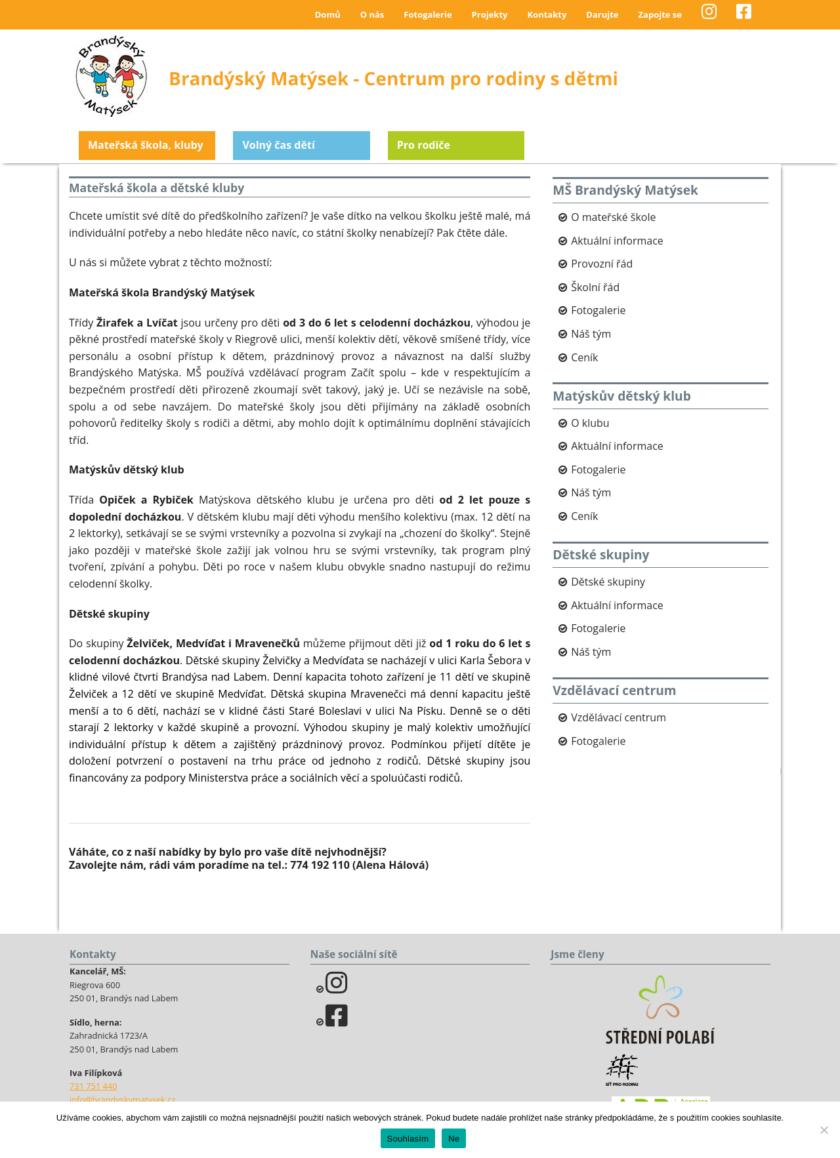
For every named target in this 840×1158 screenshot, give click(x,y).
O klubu (590, 423)
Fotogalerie (428, 14)
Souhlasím (408, 1139)
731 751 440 (93, 1086)
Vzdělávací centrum (618, 717)
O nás (372, 14)
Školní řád (595, 287)
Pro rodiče (423, 145)
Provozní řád (602, 263)
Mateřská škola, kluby (145, 145)
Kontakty (546, 14)
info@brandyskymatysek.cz (122, 1100)
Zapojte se (660, 14)
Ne (453, 1139)
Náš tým (591, 334)
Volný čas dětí (278, 145)
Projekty (490, 14)
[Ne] (823, 1129)
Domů (328, 14)
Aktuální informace (617, 240)
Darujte (602, 14)
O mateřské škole (613, 217)
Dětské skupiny (608, 581)
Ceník (584, 357)
